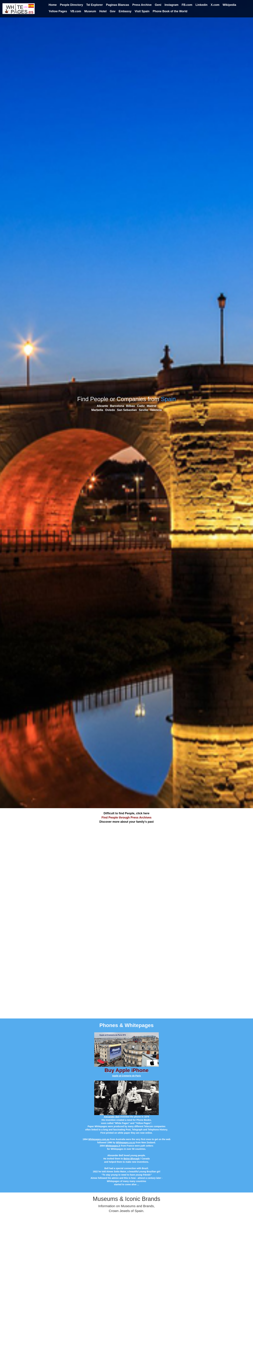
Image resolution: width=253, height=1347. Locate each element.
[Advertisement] (126, 846)
